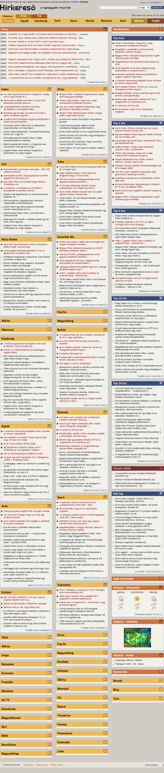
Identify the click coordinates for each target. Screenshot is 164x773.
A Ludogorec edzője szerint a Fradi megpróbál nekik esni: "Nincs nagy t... (81, 516)
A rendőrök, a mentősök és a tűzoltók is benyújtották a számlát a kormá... (23, 189)
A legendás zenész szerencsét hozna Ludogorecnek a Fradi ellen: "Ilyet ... (77, 503)
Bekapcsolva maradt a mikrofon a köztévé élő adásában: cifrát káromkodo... (137, 408)
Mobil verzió (57, 765)
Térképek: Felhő (123, 664)
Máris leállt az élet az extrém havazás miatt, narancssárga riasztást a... (136, 559)
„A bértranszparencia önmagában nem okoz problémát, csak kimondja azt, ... (25, 344)
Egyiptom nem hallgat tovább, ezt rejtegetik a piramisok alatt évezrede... (43, 52)
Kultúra (6, 592)
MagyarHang (65, 321)
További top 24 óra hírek (149, 461)
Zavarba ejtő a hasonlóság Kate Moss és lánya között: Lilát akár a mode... (82, 358)
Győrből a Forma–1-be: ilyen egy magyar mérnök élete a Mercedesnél (79, 522)
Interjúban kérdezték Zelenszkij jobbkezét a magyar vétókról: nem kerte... (136, 75)
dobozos (32, 419)
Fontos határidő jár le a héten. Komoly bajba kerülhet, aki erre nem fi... (25, 308)
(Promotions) (84, 53)
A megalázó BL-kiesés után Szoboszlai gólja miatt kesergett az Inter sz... (136, 455)
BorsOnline (9, 744)
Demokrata (9, 709)
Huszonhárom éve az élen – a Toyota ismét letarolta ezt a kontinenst (25, 534)
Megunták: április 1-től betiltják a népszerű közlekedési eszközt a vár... (79, 478)
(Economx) (85, 67)
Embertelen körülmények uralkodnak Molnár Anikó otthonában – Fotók (80, 387)
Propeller (7, 682)
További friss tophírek (150, 116)
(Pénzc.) (81, 45)
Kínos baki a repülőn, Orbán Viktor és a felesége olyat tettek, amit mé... (134, 499)
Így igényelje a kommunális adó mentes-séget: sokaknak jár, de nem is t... (26, 471)
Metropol (63, 688)
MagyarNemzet (11, 717)
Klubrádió (63, 742)
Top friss (118, 38)
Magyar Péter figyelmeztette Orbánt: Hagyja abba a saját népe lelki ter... (80, 114)
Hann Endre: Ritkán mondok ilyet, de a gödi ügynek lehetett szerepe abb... (136, 129)
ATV (4, 164)
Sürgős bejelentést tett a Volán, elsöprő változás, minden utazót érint (134, 160)
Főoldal (8, 20)
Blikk (5, 735)
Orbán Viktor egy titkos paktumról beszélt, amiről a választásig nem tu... (24, 208)
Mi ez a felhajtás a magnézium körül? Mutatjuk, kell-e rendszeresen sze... (44, 70)
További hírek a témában (37, 630)
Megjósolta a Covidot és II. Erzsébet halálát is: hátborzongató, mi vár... (137, 512)
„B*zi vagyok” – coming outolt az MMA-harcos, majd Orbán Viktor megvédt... (137, 553)
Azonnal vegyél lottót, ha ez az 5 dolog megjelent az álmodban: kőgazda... (22, 270)
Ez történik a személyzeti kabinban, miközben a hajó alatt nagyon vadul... (27, 612)
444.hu (6, 320)
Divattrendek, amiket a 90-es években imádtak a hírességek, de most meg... (81, 434)
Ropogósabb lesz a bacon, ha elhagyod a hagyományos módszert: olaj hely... (79, 484)
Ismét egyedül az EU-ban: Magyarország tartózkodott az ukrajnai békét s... (135, 69)
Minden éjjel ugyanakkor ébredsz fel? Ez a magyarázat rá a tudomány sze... (135, 100)
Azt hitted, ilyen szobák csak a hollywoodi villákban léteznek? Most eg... (43, 38)
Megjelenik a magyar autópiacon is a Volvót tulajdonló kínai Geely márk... (25, 557)
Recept (117, 680)
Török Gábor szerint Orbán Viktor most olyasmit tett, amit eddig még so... (82, 280)
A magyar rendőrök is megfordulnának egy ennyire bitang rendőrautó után (24, 579)
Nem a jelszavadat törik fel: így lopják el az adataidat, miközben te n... (136, 414)
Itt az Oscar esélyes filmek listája (20, 443)
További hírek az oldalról (37, 157)
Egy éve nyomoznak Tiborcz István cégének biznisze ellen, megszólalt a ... (25, 401)
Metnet (138, 660)
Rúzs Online (9, 239)
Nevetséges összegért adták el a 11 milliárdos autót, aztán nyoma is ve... (26, 573)
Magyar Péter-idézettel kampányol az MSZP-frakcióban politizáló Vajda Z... (81, 249)
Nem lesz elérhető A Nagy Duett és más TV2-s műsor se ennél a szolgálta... (26, 493)
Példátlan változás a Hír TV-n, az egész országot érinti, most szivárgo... (134, 223)
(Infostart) (84, 34)
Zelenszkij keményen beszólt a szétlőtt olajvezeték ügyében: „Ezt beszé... (78, 299)
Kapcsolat (28, 765)
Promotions (64, 733)
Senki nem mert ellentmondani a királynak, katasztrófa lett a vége (40, 49)
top (47, 419)
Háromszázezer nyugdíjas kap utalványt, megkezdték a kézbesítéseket (23, 201)
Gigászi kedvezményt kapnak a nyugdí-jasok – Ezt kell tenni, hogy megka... (137, 323)
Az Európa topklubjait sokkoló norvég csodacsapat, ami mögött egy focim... (77, 186)
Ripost (61, 706)
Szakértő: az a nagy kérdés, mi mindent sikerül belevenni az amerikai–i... (44, 34)
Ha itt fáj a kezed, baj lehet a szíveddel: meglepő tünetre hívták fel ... (134, 360)
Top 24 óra (120, 383)
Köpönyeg (120, 660)
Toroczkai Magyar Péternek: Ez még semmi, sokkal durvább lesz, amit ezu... (136, 518)
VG (59, 697)
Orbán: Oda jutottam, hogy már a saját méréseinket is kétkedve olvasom (134, 44)
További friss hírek (96, 82)
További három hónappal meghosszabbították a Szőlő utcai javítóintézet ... (27, 120)
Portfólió (62, 661)
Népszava (8, 329)
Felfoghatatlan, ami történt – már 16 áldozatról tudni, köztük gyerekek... (137, 266)
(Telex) (76, 63)
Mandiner (8, 691)
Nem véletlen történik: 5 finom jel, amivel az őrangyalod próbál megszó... (136, 88)
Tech (57, 20)
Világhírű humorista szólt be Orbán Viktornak (137, 438)
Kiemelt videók (122, 468)
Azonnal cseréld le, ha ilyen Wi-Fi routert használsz (33, 41)
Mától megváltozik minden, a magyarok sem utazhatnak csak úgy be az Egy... (25, 145)
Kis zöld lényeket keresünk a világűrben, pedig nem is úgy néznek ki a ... (26, 95)
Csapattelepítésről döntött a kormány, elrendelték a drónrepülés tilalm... (22, 108)
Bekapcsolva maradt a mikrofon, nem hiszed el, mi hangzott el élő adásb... (27, 301)
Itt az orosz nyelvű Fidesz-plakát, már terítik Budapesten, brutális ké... (136, 506)
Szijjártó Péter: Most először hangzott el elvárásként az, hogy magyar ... (23, 151)
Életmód (106, 20)
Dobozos (8, 16)
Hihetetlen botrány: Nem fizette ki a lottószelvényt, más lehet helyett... (21, 289)
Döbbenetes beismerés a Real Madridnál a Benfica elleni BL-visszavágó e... (80, 553)
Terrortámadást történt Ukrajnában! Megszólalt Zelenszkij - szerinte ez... (137, 229)
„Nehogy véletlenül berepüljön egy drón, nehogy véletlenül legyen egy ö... (82, 268)
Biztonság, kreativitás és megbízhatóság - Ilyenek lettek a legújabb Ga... (79, 447)
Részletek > (75, 2)
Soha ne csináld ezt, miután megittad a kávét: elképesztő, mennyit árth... (137, 566)
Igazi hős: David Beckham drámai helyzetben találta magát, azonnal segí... (26, 245)
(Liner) (61, 42)
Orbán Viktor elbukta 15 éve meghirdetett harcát (138, 365)
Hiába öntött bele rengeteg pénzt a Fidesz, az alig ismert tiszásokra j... (137, 484)
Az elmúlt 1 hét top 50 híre (148, 571)
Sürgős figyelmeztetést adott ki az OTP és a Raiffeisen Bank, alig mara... (136, 329)
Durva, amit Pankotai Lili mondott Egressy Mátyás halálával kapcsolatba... (135, 310)
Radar (141, 664)
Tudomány (64, 585)
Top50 (156, 20)
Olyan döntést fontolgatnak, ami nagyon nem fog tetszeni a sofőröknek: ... (44, 66)
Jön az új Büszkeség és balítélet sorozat (23, 453)
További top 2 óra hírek (149, 203)
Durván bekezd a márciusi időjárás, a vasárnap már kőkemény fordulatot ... (138, 402)
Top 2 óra (119, 123)
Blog (116, 689)
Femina (62, 724)
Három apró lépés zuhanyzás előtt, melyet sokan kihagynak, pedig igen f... (79, 424)
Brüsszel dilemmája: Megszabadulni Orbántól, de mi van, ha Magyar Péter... (137, 185)
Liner (60, 751)
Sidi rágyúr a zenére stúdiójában (75, 363)
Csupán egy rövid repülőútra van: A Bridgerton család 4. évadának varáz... (26, 458)
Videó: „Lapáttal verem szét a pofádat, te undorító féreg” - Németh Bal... (135, 241)
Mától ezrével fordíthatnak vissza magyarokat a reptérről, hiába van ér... (82, 286)
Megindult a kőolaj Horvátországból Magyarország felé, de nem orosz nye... (134, 260)
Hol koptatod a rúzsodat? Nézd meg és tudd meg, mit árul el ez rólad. (25, 438)
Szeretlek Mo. (66, 237)
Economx (8, 673)
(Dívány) (75, 49)
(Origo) (83, 71)
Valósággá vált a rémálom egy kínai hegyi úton (26, 568)
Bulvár (90, 20)
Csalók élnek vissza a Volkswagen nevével (24, 546)
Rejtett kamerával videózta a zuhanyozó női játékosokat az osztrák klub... (80, 559)
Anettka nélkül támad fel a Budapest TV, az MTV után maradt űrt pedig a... (24, 618)
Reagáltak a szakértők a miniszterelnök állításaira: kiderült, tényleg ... (134, 50)
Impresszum (42, 765)
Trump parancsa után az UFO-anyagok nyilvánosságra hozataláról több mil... (78, 609)
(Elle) (81, 38)
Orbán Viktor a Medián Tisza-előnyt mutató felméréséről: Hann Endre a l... (80, 217)
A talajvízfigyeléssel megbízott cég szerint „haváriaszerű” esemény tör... (24, 413)
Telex (5, 637)
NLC (4, 726)
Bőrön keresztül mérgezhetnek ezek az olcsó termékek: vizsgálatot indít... (137, 273)
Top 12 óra (120, 298)
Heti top (118, 493)
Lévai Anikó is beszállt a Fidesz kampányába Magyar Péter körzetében (81, 224)
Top (39, 16)
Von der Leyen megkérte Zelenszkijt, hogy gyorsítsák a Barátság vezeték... (135, 173)
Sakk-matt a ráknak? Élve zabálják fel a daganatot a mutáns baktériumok (44, 74)
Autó (123, 20)
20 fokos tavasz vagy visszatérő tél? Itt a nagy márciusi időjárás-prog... (26, 487)
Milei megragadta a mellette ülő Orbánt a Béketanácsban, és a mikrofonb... (135, 531)
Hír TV (5, 700)
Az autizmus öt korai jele (127, 105)
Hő (134, 664)
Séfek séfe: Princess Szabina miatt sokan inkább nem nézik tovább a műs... (135, 427)
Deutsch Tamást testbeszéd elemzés (133, 479)
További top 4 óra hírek (149, 291)
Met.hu (130, 660)
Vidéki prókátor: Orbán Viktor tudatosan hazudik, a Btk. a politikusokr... (134, 148)
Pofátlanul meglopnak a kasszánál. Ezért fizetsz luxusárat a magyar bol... (27, 258)
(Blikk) (83, 78)
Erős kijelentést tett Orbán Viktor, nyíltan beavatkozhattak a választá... (134, 354)
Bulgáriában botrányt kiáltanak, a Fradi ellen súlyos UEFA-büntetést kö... (136, 537)
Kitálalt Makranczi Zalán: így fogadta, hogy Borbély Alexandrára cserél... (136, 395)
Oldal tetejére (151, 765)
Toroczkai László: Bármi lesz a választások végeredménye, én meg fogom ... (136, 317)
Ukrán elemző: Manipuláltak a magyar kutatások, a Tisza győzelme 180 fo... (133, 524)
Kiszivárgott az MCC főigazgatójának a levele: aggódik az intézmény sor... (26, 176)
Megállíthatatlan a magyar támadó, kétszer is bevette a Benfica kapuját (81, 528)
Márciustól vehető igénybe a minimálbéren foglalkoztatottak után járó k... (24, 363)
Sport (73, 20)
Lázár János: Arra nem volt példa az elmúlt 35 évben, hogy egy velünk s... (137, 254)
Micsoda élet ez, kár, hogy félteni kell (21, 607)
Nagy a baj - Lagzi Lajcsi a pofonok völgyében (26, 476)
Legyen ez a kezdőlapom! (150, 3)
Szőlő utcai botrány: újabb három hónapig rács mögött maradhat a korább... (82, 243)
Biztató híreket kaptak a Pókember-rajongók (25, 603)
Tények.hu (64, 715)
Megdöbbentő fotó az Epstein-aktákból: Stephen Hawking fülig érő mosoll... (138, 348)
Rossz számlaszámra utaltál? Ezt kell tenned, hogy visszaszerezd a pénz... (26, 276)
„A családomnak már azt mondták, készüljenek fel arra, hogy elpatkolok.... (44, 78)
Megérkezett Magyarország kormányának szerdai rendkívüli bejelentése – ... (135, 335)
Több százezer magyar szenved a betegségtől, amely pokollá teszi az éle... (82, 622)
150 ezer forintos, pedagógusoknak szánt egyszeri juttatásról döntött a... (79, 180)
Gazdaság (40, 20)
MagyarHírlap (10, 753)
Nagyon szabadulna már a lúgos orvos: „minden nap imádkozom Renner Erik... (47, 59)
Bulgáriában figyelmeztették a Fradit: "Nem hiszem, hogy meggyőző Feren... (80, 534)
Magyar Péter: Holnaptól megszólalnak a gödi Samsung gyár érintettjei (137, 56)
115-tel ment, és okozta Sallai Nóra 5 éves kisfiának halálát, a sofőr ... (80, 293)
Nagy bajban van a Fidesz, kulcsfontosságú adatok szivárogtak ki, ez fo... (136, 304)
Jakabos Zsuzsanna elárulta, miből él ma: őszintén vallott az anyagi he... (79, 393)
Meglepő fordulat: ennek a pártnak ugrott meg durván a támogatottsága (137, 94)
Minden (139, 20)
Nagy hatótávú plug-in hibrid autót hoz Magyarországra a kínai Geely (77, 174)
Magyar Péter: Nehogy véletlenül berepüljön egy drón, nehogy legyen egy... (138, 248)
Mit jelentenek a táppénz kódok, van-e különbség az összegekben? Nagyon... (22, 448)
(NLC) (88, 59)
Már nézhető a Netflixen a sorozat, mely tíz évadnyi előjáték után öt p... (24, 598)
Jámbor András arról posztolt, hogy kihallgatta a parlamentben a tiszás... (138, 370)
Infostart (62, 670)
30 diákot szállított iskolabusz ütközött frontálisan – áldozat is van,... (133, 285)
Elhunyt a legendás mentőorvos (130, 542)
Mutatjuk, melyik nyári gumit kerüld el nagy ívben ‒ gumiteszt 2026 (24, 541)
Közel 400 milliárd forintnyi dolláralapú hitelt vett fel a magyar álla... (41, 63)
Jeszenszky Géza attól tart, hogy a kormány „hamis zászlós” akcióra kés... (80, 142)
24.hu (60, 89)
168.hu (61, 679)
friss (41, 419)
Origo (5, 655)
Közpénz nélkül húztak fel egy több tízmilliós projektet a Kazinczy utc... (25, 624)
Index (5, 89)
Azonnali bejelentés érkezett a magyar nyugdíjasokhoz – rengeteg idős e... (133, 389)
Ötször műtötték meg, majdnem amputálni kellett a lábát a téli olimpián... (24, 264)
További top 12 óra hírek (149, 376)
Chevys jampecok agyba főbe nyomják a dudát (26, 511)
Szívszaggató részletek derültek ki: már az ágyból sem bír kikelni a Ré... (24, 251)
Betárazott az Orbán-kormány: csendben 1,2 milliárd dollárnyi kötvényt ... (25, 388)
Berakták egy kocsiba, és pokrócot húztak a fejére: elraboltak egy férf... (25, 114)
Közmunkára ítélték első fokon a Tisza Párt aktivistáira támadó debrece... (24, 101)
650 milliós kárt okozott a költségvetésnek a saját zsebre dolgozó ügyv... (136, 235)
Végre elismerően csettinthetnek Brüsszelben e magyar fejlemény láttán (138, 433)
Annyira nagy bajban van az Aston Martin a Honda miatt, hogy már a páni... (24, 551)
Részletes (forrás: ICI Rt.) (147, 614)
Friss (23, 16)
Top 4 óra (119, 210)
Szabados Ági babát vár (71, 353)
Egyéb (24, 20)
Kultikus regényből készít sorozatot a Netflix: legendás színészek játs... (43, 45)
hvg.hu (61, 312)
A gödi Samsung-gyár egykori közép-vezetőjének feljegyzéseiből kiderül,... (133, 420)
